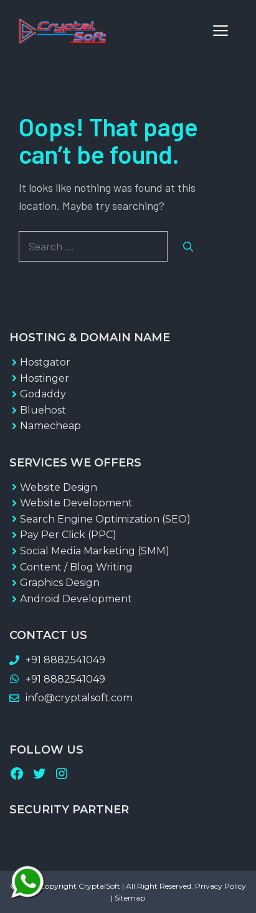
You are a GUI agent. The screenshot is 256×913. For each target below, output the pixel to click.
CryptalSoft (99, 886)
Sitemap (130, 897)
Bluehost (43, 410)
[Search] (188, 246)
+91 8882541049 (65, 660)
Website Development (76, 503)
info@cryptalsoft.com (79, 698)
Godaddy (43, 394)
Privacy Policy (220, 886)
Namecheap (50, 426)
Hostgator (45, 362)
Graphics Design (60, 583)
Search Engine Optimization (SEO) (105, 519)
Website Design (58, 487)
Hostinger (44, 378)
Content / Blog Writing (76, 567)
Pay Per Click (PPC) (68, 535)
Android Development (76, 599)
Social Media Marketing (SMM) (94, 551)
